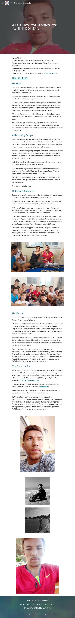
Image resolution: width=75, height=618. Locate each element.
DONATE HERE (20, 78)
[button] (2, 3)
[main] (37, 27)
